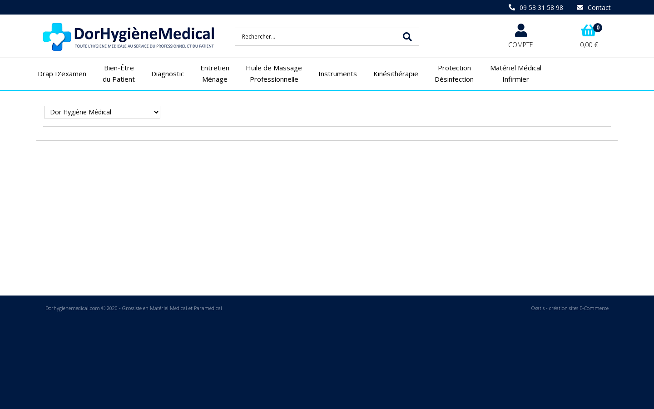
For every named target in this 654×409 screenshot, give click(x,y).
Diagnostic (167, 73)
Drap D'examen (62, 73)
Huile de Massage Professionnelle (274, 73)
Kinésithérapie (395, 73)
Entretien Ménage (214, 73)
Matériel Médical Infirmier (515, 73)
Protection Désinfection (454, 73)
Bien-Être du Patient (119, 73)
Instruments (337, 73)
